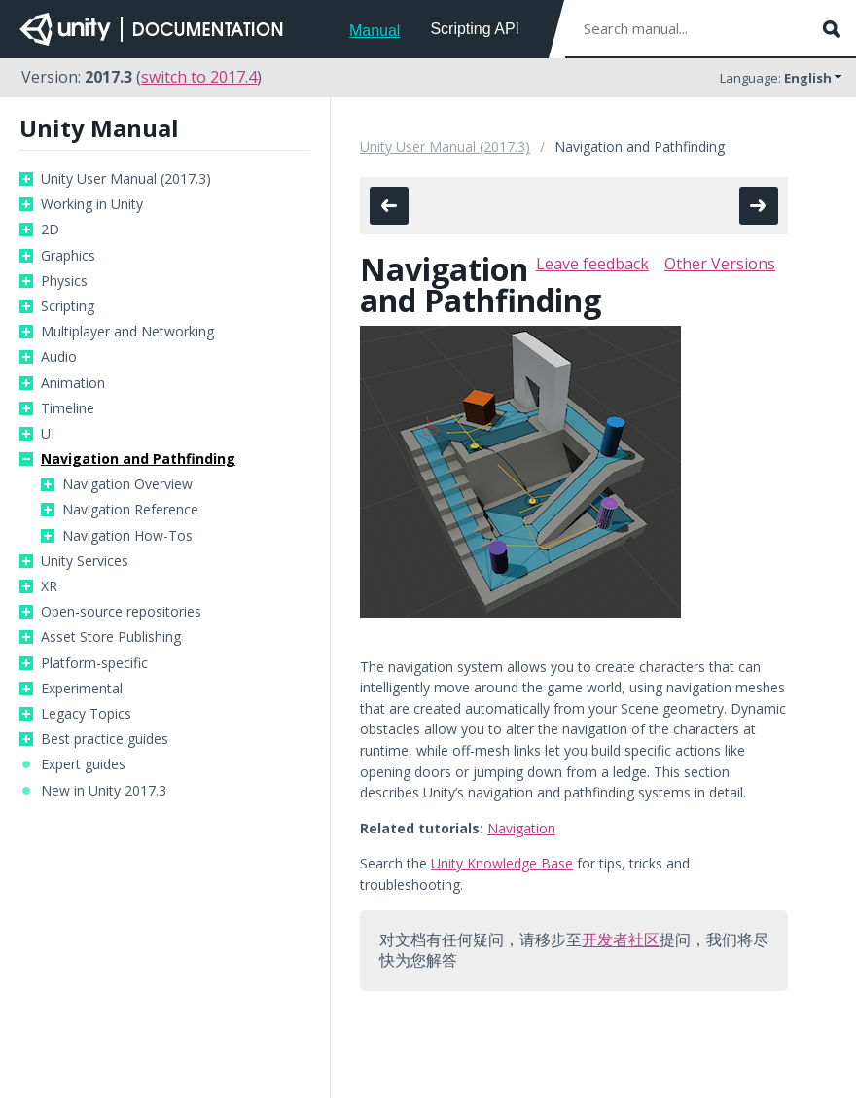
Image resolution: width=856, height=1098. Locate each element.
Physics (64, 281)
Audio (59, 357)
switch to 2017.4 (199, 77)
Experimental (82, 688)
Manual (374, 30)
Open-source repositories (121, 611)
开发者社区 (621, 939)
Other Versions (719, 263)
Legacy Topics (86, 714)
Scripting (67, 306)
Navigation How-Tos (127, 536)
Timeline (67, 408)
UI (47, 434)
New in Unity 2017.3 (103, 790)
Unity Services (84, 561)
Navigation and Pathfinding (138, 459)
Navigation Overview (127, 484)
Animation (73, 383)
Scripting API (474, 28)
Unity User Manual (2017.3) (126, 179)
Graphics (68, 256)
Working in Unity (92, 204)
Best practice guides (104, 739)
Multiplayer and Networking (127, 331)
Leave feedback (592, 263)
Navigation (521, 828)
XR (49, 586)
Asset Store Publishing (111, 637)
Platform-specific (94, 663)
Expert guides (83, 764)
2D (50, 229)
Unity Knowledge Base (502, 863)
